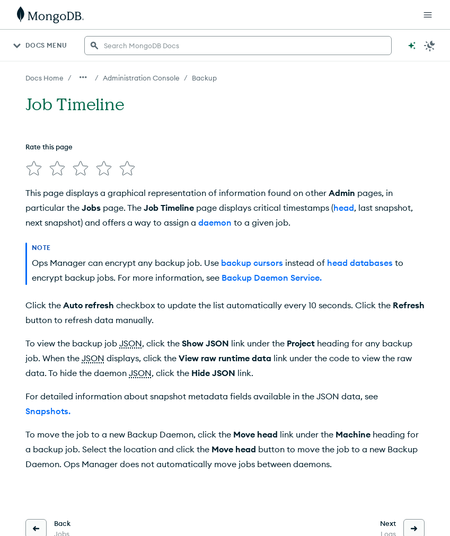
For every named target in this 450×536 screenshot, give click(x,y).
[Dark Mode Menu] (429, 45)
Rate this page (49, 146)
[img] (33, 168)
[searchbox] (238, 45)
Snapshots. (47, 411)
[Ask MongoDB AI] (411, 45)
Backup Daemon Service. (272, 277)
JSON (130, 343)
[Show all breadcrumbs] (83, 77)
